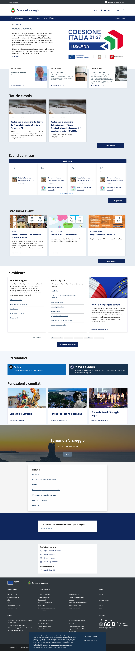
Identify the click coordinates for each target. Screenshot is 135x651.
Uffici (9, 600)
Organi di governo (12, 594)
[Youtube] (104, 10)
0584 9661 (13, 623)
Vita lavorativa (42, 611)
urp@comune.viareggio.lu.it (18, 625)
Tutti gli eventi (111, 261)
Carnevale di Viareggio (21, 413)
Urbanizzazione (99, 337)
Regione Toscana (13, 2)
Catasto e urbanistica (44, 594)
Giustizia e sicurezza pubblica (76, 597)
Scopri (67, 454)
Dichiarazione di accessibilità (76, 626)
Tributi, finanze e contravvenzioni (78, 603)
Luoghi (101, 605)
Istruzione (78, 337)
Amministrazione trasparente (77, 621)
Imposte (68, 337)
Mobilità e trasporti (74, 594)
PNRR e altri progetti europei (105, 304)
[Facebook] (101, 10)
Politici (9, 603)
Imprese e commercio (74, 608)
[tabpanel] (23, 179)
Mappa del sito (13, 647)
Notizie (101, 594)
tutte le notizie (110, 145)
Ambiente (71, 600)
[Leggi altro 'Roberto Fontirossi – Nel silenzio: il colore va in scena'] (16, 253)
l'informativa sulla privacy (59, 647)
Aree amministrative (13, 597)
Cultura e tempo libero (75, 605)
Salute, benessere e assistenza (46, 608)
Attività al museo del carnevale (55, 188)
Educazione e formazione (45, 603)
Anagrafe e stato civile (44, 597)
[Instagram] (108, 10)
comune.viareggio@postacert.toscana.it (21, 628)
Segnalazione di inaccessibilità (77, 629)
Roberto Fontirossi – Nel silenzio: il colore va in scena (26, 180)
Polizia (88, 337)
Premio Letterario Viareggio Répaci (105, 413)
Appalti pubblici (42, 605)
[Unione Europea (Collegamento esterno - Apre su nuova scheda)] (16, 583)
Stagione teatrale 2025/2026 (102, 234)
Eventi (101, 608)
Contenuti (18, 24)
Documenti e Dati (12, 608)
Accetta (90, 640)
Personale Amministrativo (15, 605)
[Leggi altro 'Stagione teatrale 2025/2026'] (95, 253)
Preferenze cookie (67, 646)
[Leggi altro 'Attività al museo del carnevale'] (55, 253)
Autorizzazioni (42, 600)
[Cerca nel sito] (124, 10)
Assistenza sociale (57, 337)
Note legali (71, 623)
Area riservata (72, 632)
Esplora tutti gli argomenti (67, 345)
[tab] (60, 193)
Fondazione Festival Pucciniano (66, 413)
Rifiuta (90, 636)
